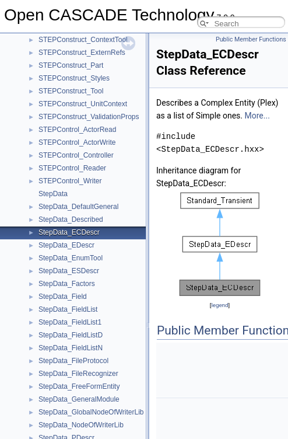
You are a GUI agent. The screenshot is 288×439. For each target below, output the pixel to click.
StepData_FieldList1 (69, 322)
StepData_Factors (66, 284)
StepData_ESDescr (68, 271)
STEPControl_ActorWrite (77, 142)
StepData (53, 194)
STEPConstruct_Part (70, 65)
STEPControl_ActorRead (77, 130)
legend (219, 305)
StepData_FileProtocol (73, 361)
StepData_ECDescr (69, 232)
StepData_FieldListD (70, 335)
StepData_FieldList (67, 309)
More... (257, 115)
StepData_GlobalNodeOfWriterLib (91, 412)
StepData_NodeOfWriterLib (81, 425)
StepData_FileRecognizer (78, 374)
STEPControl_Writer (69, 181)
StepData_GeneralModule (79, 399)
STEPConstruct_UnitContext (82, 104)
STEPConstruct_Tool (70, 91)
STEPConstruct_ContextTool (83, 40)
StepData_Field (62, 296)
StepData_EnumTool (70, 258)
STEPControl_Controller (76, 155)
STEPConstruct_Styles (74, 78)
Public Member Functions (251, 39)
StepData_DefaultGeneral (78, 207)
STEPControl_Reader (72, 168)
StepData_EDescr (66, 245)
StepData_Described (70, 219)
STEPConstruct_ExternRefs (81, 52)
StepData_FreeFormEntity (79, 386)
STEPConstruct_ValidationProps (88, 117)
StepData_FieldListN (70, 348)
